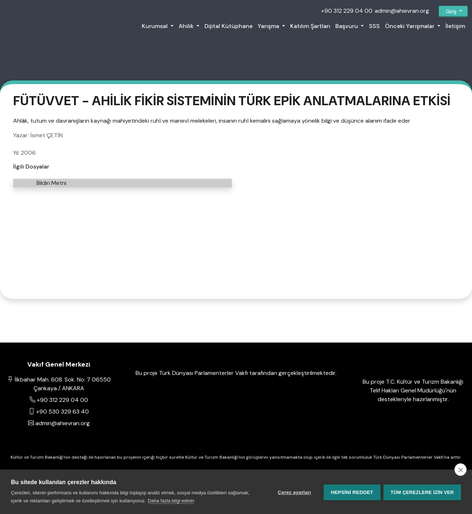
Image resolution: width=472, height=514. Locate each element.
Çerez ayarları (293, 492)
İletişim (455, 26)
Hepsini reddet (351, 492)
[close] (461, 469)
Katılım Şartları (310, 26)
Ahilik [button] (187, 26)
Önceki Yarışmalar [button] (410, 26)
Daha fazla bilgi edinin (171, 500)
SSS (374, 26)
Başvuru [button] (347, 26)
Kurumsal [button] (155, 26)
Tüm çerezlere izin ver (422, 492)
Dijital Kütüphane (228, 26)
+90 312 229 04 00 (346, 11)
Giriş (451, 11)
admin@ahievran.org (402, 11)
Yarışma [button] (269, 26)
